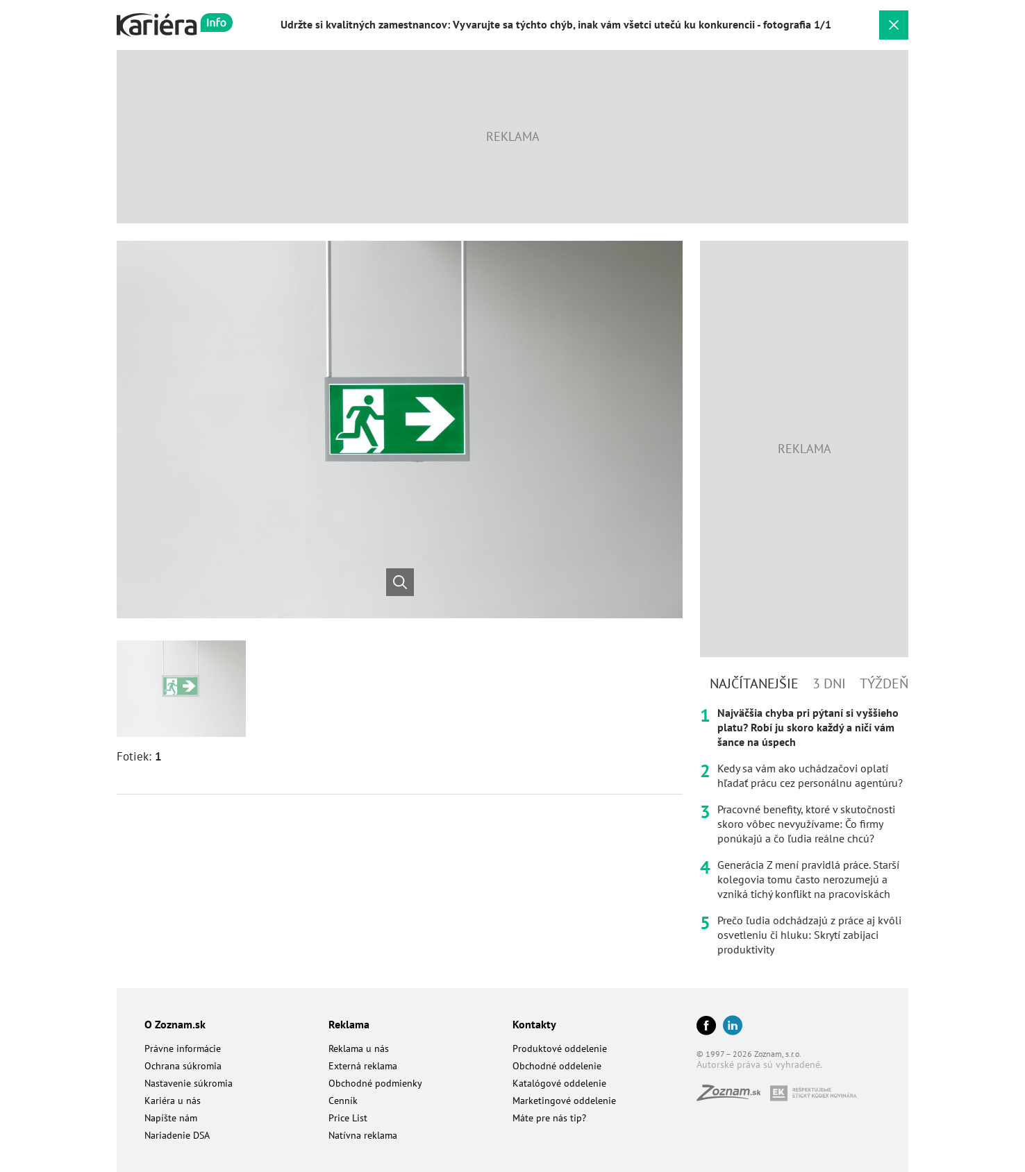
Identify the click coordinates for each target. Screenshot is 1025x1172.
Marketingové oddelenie (564, 1100)
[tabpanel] (804, 831)
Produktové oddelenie (559, 1048)
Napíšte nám (170, 1118)
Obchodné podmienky (375, 1083)
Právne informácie (182, 1048)
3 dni (829, 683)
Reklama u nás (358, 1048)
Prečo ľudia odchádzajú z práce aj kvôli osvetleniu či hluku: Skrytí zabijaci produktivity (809, 934)
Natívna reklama (362, 1135)
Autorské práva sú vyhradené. (759, 1064)
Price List (347, 1118)
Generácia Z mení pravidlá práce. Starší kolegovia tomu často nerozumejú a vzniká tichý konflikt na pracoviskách (808, 879)
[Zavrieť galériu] (893, 25)
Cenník (343, 1100)
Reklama (348, 1024)
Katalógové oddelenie (559, 1083)
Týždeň (884, 683)
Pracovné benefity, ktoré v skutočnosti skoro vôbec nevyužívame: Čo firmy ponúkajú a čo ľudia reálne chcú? (806, 823)
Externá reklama (362, 1066)
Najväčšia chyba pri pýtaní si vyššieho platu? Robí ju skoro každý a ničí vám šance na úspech (808, 727)
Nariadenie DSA (177, 1135)
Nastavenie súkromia (188, 1083)
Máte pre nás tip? (549, 1118)
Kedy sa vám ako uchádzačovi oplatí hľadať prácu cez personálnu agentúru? (810, 775)
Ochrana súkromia (183, 1066)
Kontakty (534, 1024)
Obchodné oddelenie (556, 1066)
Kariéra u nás (172, 1100)
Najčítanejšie (754, 683)
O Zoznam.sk (175, 1024)
